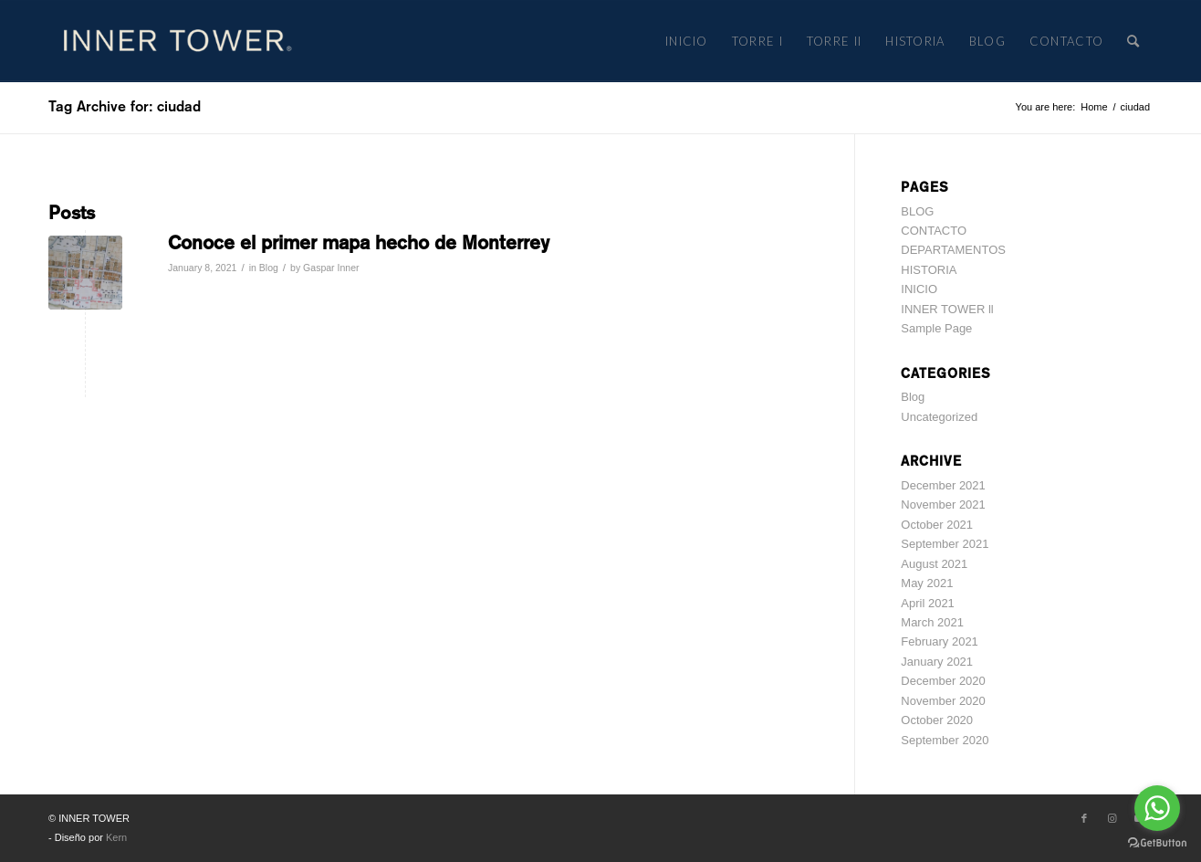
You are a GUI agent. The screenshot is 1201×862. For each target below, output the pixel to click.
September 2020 (944, 740)
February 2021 (939, 641)
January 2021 (937, 661)
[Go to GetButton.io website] (1157, 843)
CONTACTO (933, 230)
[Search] (1134, 41)
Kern (116, 837)
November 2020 (943, 701)
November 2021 (943, 504)
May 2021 (927, 583)
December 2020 (943, 681)
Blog (268, 267)
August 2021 (934, 564)
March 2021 (932, 622)
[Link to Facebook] (1084, 818)
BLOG (917, 211)
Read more (206, 295)
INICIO (919, 289)
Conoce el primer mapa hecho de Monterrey (358, 242)
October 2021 (937, 524)
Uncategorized (939, 417)
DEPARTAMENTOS (953, 250)
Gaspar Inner (331, 267)
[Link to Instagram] (1111, 818)
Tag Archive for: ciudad (124, 106)
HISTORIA (928, 270)
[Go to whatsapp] (1157, 808)
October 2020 (937, 720)
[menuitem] (686, 41)
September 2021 (944, 544)
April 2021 (928, 603)
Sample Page (936, 328)
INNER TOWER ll (947, 309)
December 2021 (943, 485)
